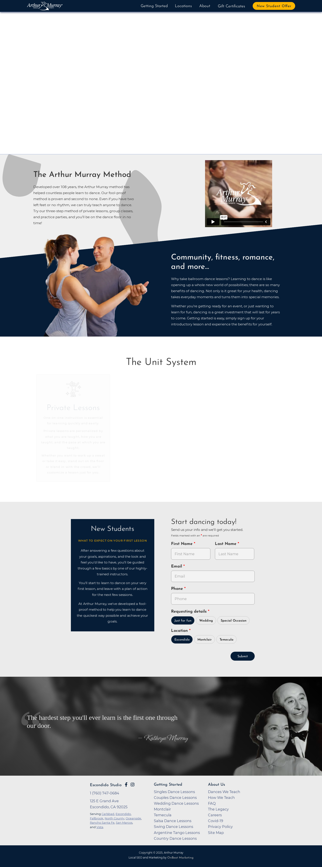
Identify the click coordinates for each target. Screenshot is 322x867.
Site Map (216, 832)
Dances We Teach (224, 792)
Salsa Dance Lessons (172, 821)
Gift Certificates (231, 6)
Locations (183, 6)
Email (177, 566)
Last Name (226, 544)
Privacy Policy (220, 826)
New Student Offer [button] (274, 6)
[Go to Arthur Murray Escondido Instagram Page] (132, 784)
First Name (182, 544)
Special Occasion (233, 620)
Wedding (206, 620)
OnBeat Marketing (180, 857)
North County (114, 818)
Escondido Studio (106, 785)
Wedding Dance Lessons (176, 803)
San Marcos (124, 822)
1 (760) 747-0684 (104, 793)
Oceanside (133, 818)
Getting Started (154, 6)
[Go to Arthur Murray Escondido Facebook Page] (126, 784)
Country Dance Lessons (175, 838)
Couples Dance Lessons (175, 797)
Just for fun (182, 620)
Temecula (226, 639)
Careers (215, 815)
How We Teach (221, 797)
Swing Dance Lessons (173, 826)
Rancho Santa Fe (102, 822)
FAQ (212, 803)
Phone (177, 589)
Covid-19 (215, 821)
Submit (242, 656)
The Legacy (218, 809)
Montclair (204, 639)
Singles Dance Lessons (174, 792)
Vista (99, 827)
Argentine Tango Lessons (177, 832)
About (204, 6)
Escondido (182, 639)
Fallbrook (96, 818)
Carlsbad (108, 814)
